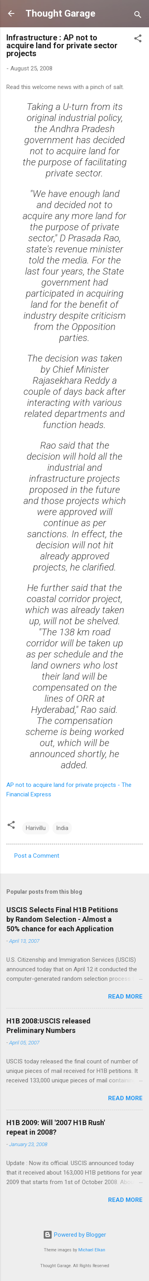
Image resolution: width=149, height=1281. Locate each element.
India (62, 828)
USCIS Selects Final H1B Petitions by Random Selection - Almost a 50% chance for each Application (62, 919)
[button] (138, 40)
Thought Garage (60, 13)
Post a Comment (36, 855)
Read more (125, 996)
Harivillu (36, 828)
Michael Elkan (91, 1250)
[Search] (138, 16)
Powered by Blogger (74, 1234)
